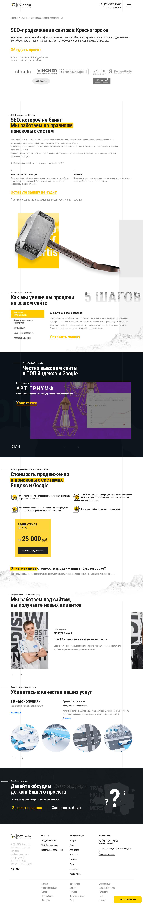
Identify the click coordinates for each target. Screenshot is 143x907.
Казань (44, 892)
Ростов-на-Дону (77, 896)
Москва (44, 883)
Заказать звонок (113, 7)
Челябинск (103, 892)
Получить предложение (33, 553)
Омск (101, 896)
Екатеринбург (105, 883)
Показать (66, 721)
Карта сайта (75, 874)
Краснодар (75, 883)
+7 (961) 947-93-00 (110, 4)
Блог (72, 864)
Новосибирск (47, 896)
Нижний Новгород (107, 887)
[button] (65, 449)
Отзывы (73, 859)
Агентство (74, 850)
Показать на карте (107, 854)
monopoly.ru (16, 715)
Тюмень (73, 892)
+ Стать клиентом (128, 899)
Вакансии (74, 854)
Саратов (74, 887)
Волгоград (46, 900)
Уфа (72, 900)
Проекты (74, 845)
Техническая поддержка (52, 850)
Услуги (73, 840)
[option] (71, 413)
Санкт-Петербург (49, 887)
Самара (102, 900)
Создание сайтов (48, 840)
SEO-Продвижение (49, 845)
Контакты (74, 869)
